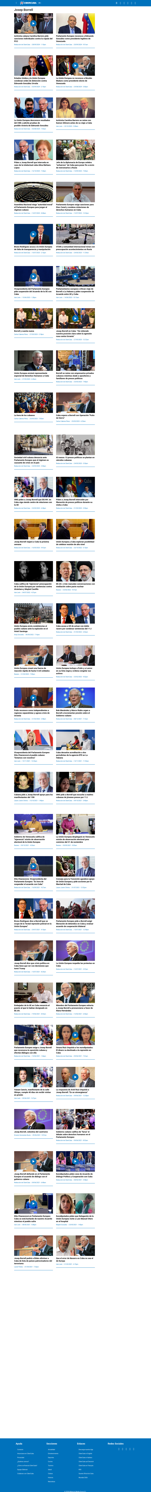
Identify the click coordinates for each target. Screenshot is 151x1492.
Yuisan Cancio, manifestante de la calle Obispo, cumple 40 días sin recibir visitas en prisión (32, 1092)
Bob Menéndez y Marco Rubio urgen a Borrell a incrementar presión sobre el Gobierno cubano (73, 713)
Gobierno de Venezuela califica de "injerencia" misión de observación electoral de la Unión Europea (29, 839)
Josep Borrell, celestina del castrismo (31, 1132)
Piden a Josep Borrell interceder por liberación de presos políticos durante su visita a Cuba (74, 502)
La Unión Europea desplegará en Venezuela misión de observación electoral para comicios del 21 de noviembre (75, 839)
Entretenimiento (53, 1453)
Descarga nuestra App (86, 1449)
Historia (50, 1477)
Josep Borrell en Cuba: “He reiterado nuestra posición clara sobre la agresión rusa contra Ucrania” (74, 333)
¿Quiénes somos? (23, 1461)
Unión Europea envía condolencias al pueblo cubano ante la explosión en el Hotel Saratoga (31, 629)
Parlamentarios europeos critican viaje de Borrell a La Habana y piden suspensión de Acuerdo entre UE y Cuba (75, 291)
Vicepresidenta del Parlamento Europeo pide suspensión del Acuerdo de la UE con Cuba (32, 291)
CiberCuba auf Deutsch (86, 1461)
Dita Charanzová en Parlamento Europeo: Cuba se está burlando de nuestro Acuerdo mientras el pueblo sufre (33, 1219)
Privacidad (20, 1457)
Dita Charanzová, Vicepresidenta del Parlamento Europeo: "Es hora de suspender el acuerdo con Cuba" (30, 881)
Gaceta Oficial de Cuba (86, 1473)
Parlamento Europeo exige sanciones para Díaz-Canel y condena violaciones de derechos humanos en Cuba (75, 207)
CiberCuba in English (85, 1453)
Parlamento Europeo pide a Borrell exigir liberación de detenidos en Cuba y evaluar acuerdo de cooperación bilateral (74, 924)
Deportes (51, 1457)
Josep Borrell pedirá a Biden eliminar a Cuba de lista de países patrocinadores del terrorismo (33, 1261)
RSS (80, 1469)
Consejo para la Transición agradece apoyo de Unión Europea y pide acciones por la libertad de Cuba (75, 881)
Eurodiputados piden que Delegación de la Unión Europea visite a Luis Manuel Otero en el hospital (75, 1219)
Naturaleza (51, 1481)
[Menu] (16, 3)
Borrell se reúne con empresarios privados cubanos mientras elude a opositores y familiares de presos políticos (75, 376)
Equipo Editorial (22, 1469)
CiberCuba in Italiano (85, 1457)
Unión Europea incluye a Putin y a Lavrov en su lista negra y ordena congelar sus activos (74, 671)
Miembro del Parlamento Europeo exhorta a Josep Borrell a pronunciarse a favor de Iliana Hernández (74, 1008)
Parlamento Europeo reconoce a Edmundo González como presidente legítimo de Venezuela (75, 38)
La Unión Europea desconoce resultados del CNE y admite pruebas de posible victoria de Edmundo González (32, 123)
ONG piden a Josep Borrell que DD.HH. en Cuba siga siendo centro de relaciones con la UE (33, 502)
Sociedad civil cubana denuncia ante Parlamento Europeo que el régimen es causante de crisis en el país (31, 460)
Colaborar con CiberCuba (25, 1473)
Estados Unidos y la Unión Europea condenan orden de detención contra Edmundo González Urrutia (30, 81)
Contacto (20, 1449)
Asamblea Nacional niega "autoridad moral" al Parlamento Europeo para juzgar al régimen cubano (33, 207)
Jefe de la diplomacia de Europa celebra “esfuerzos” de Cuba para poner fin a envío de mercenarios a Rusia (75, 165)
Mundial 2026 (83, 1477)
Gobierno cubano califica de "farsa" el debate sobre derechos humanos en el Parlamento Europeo (73, 1134)
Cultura (50, 1473)
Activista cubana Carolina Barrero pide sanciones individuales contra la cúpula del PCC (33, 38)
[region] (117, 48)
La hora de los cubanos (24, 415)
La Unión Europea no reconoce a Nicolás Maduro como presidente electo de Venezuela (74, 81)
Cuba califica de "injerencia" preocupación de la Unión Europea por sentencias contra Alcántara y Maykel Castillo (33, 586)
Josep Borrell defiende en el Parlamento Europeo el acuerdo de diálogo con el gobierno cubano (32, 1176)
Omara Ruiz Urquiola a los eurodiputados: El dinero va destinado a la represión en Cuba (74, 1050)
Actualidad (51, 1449)
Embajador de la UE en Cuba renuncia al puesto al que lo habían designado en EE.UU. (32, 1008)
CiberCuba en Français (86, 1465)
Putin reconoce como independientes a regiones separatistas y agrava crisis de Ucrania (32, 713)
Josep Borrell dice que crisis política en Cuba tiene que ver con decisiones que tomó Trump (31, 966)
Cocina (50, 1461)
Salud (50, 1469)
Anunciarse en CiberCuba (25, 1453)
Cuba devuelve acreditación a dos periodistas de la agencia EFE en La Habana (72, 755)
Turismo (50, 1465)
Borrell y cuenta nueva (24, 331)
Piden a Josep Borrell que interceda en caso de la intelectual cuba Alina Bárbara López (32, 165)
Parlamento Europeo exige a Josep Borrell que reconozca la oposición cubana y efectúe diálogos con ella (33, 1050)
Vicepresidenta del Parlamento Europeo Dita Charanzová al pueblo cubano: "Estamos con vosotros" (31, 755)
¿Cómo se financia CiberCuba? (27, 1465)
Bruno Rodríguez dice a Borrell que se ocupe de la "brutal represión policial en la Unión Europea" (32, 924)
